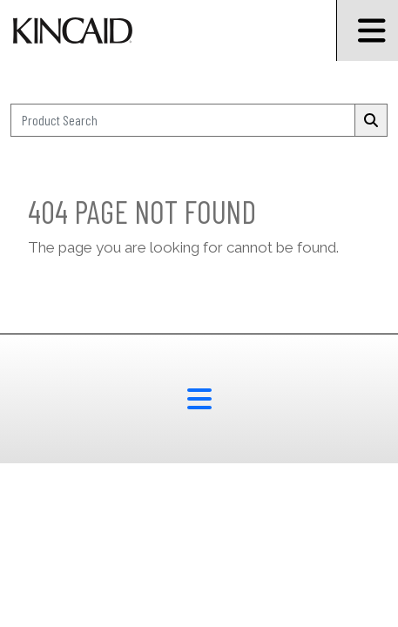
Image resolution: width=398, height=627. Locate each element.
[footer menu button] (199, 399)
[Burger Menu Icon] (367, 30)
